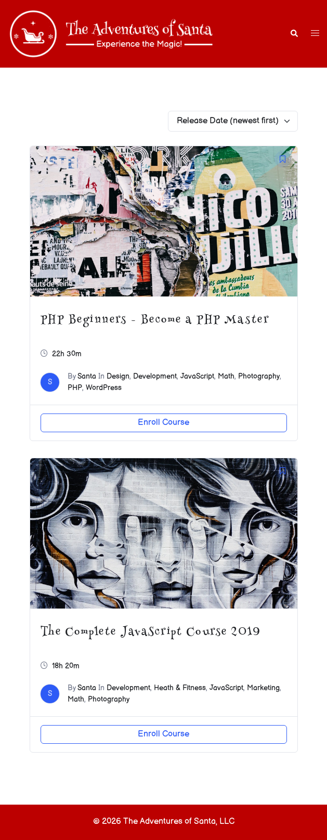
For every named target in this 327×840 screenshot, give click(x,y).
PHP (75, 387)
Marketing (263, 687)
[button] (294, 34)
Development (155, 376)
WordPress (104, 387)
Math (226, 376)
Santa (86, 376)
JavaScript (197, 376)
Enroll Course (163, 423)
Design (118, 376)
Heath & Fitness (180, 687)
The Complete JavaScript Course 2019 (151, 632)
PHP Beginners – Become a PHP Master (155, 320)
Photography (259, 376)
